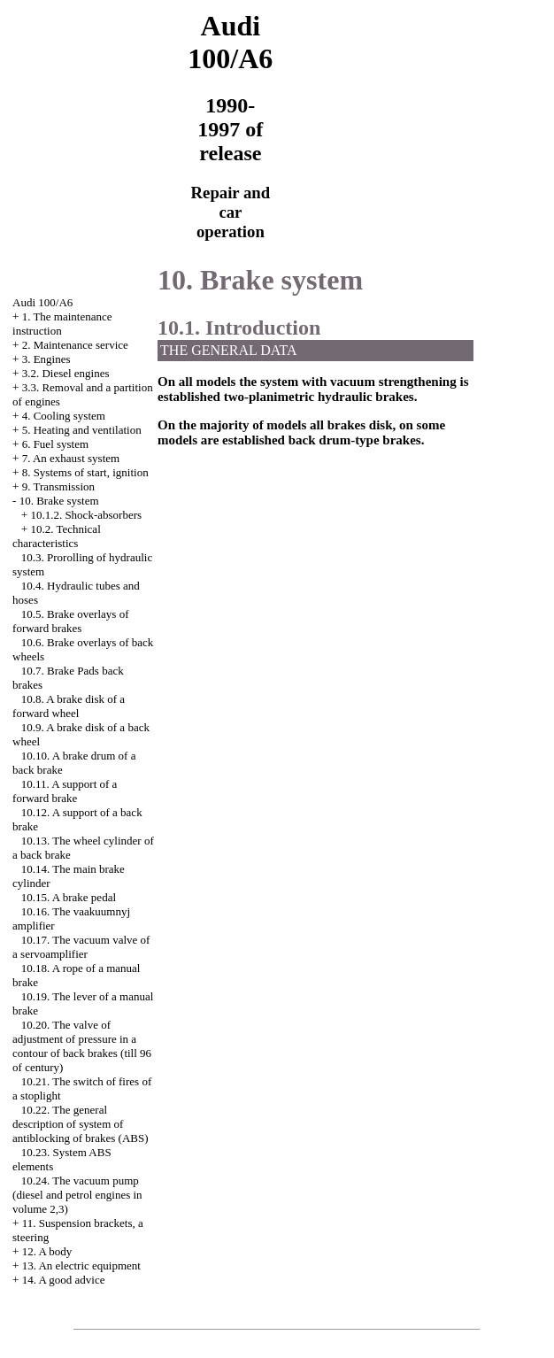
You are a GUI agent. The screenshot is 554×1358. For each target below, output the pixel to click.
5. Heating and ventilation (82, 429)
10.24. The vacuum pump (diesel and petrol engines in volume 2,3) (77, 1194)
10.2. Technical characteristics (56, 536)
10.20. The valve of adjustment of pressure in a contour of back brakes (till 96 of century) (81, 1046)
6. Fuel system (55, 444)
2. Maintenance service (75, 344)
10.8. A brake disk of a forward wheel (68, 706)
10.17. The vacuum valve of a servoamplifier (81, 947)
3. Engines (46, 359)
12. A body (47, 1251)
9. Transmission (58, 486)
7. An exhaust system (71, 458)
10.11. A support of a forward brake (64, 791)
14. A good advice (63, 1279)
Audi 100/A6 (42, 302)
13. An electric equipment (81, 1265)
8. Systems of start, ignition (85, 472)
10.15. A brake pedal (68, 897)
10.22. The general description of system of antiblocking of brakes (80, 1124)
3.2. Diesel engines (66, 373)
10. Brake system (59, 500)
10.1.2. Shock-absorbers (86, 514)
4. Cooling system (63, 415)
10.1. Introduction (239, 327)
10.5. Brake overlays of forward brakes (70, 621)
